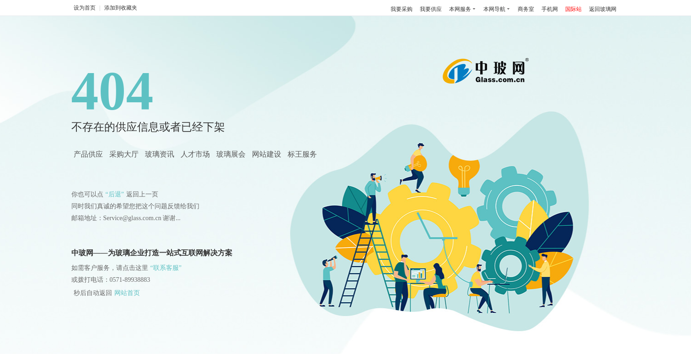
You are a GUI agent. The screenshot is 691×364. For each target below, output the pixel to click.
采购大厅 (124, 154)
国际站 (573, 9)
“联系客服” (166, 267)
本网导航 (494, 9)
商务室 (526, 9)
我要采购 (401, 9)
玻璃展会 (231, 154)
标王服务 (302, 154)
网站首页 (127, 293)
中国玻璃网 (488, 74)
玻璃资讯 (159, 154)
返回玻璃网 (602, 9)
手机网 (549, 9)
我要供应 (431, 9)
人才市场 (195, 154)
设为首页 (85, 8)
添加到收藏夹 (120, 8)
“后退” (115, 194)
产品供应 (88, 154)
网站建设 (266, 154)
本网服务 (460, 9)
